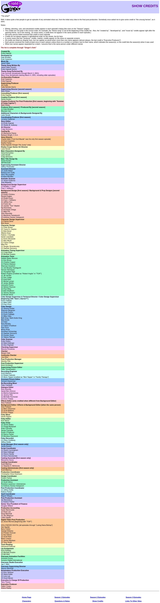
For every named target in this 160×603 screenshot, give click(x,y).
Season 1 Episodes (62, 597)
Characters (26, 601)
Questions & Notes (62, 601)
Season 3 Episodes (133, 597)
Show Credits (97, 601)
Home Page (26, 597)
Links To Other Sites (133, 601)
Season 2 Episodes (98, 597)
